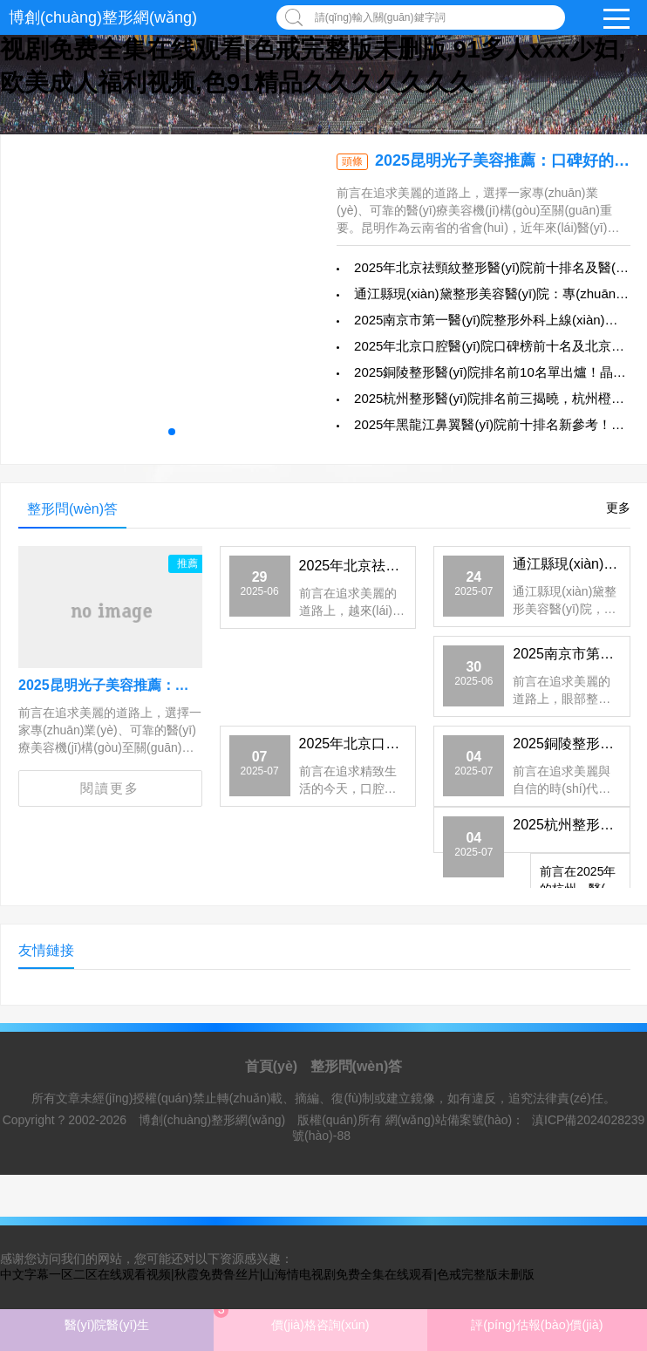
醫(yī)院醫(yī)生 (107, 1325)
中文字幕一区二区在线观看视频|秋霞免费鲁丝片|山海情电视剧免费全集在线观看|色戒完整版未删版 (267, 1274)
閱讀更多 (110, 788)
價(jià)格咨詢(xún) (292, 1317)
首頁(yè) (271, 1066)
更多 (618, 508)
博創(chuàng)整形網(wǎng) (103, 17)
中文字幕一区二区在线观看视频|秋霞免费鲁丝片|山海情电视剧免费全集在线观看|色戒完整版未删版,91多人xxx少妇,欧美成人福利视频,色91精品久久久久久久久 (312, 49)
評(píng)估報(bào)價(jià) (537, 1325)
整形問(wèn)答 (356, 1066)
